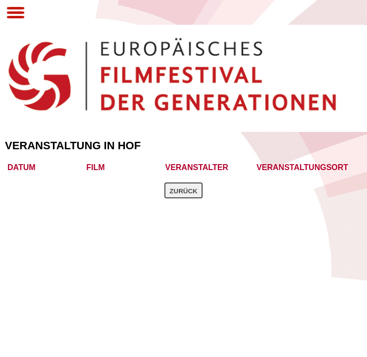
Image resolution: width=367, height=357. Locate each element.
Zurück (183, 191)
